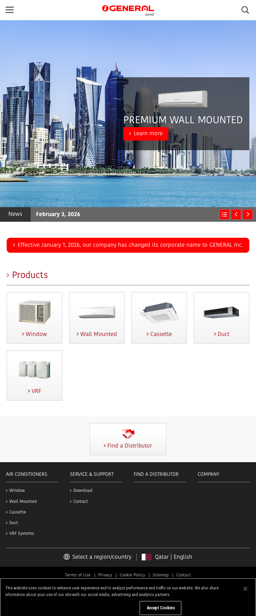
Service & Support (92, 474)
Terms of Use (78, 575)
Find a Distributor (156, 474)
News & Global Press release (224, 214)
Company (208, 474)
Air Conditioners (26, 474)
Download (82, 490)
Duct (13, 523)
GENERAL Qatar (128, 9)
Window (17, 490)
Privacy (105, 575)
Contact (80, 501)
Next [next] (248, 214)
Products (30, 275)
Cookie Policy (132, 575)
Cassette (17, 512)
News (15, 214)
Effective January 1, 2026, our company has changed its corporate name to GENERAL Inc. (130, 245)
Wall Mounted (23, 501)
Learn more (148, 134)
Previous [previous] (236, 214)
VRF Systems (21, 533)
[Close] (245, 595)
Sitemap (161, 575)
